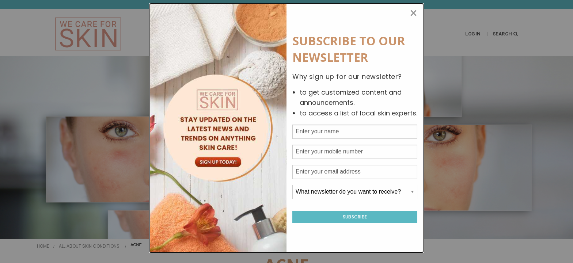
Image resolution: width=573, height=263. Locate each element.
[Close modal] (413, 13)
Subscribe (355, 217)
